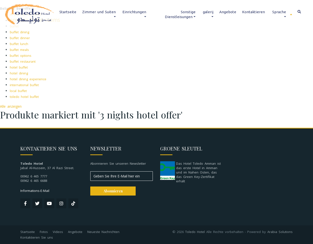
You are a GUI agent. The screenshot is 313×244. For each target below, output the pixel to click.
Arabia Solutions (280, 232)
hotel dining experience (28, 79)
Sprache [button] (279, 12)
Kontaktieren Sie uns (36, 237)
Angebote (227, 12)
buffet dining (19, 32)
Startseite (67, 12)
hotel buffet (19, 67)
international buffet (24, 85)
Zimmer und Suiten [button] (99, 12)
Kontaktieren (253, 12)
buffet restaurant (23, 61)
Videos (58, 232)
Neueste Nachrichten (103, 232)
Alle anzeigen (11, 106)
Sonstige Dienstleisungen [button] (180, 14)
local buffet (18, 91)
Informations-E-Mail (34, 190)
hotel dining (19, 73)
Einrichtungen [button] (134, 12)
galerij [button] (208, 12)
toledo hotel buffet (24, 97)
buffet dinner (20, 38)
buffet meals (19, 50)
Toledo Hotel (195, 232)
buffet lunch (19, 44)
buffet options (20, 56)
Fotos (44, 232)
